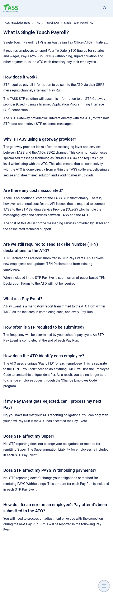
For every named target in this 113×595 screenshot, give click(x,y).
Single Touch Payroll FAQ (78, 22)
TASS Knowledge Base (16, 22)
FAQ (38, 22)
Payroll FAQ (52, 22)
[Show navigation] (104, 586)
